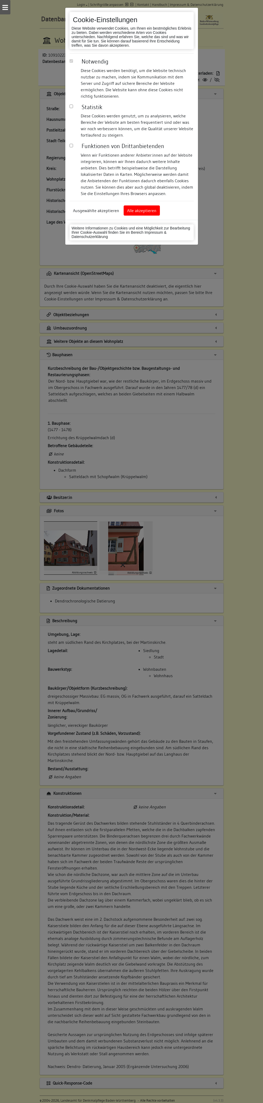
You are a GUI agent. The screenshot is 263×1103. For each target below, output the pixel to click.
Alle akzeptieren (141, 210)
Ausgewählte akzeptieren (96, 210)
